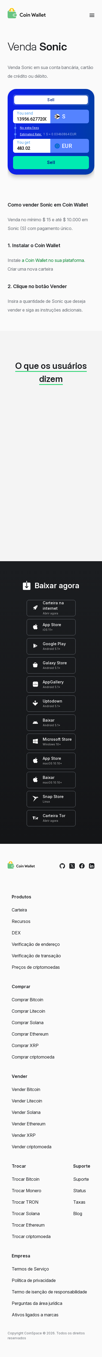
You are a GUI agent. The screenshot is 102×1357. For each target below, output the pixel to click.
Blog (77, 1213)
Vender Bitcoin (26, 1089)
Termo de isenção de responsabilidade (49, 1292)
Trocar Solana (26, 1213)
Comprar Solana (28, 1022)
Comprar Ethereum (30, 1034)
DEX (16, 932)
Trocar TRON (25, 1202)
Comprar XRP (25, 1045)
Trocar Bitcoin (25, 1179)
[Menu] (92, 15)
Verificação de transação (36, 955)
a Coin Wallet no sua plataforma (53, 260)
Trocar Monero (26, 1190)
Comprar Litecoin (28, 1011)
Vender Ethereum (28, 1123)
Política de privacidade (34, 1280)
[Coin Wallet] (27, 13)
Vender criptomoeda (31, 1146)
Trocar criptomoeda (31, 1236)
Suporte (81, 1179)
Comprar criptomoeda (33, 1057)
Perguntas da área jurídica (37, 1303)
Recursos (21, 921)
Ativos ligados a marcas (35, 1314)
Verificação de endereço (36, 944)
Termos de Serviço (30, 1269)
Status (79, 1190)
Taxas (79, 1202)
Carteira (19, 910)
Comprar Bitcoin (27, 999)
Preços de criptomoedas (36, 967)
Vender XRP (24, 1135)
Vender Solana (26, 1112)
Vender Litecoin (27, 1101)
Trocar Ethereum (28, 1225)
